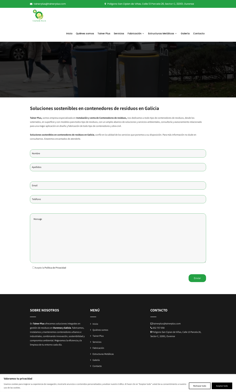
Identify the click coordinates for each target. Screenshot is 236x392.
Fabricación (136, 33)
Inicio (69, 33)
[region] (118, 383)
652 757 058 (159, 327)
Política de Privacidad (55, 267)
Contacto (199, 33)
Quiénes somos (85, 33)
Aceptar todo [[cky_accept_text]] (222, 385)
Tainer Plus (104, 33)
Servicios (119, 33)
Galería (185, 33)
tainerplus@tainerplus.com (50, 4)
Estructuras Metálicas (162, 33)
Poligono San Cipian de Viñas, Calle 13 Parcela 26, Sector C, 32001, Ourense (150, 4)
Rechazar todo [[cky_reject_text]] (199, 385)
